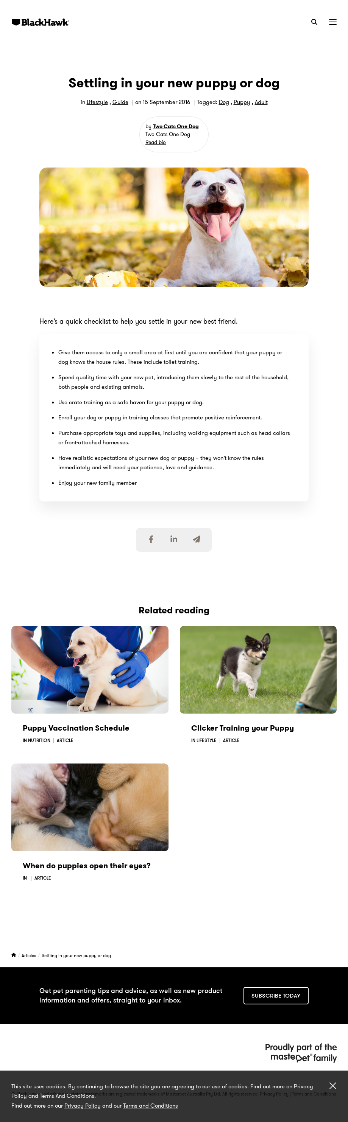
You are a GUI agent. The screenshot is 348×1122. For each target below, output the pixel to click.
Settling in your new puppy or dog (76, 955)
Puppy (242, 102)
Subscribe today (275, 996)
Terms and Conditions (150, 1106)
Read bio (155, 142)
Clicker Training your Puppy (242, 728)
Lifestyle (97, 102)
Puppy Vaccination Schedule (76, 728)
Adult (261, 102)
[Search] (314, 22)
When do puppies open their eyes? (87, 865)
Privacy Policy (82, 1106)
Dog (224, 102)
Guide (120, 102)
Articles (29, 955)
